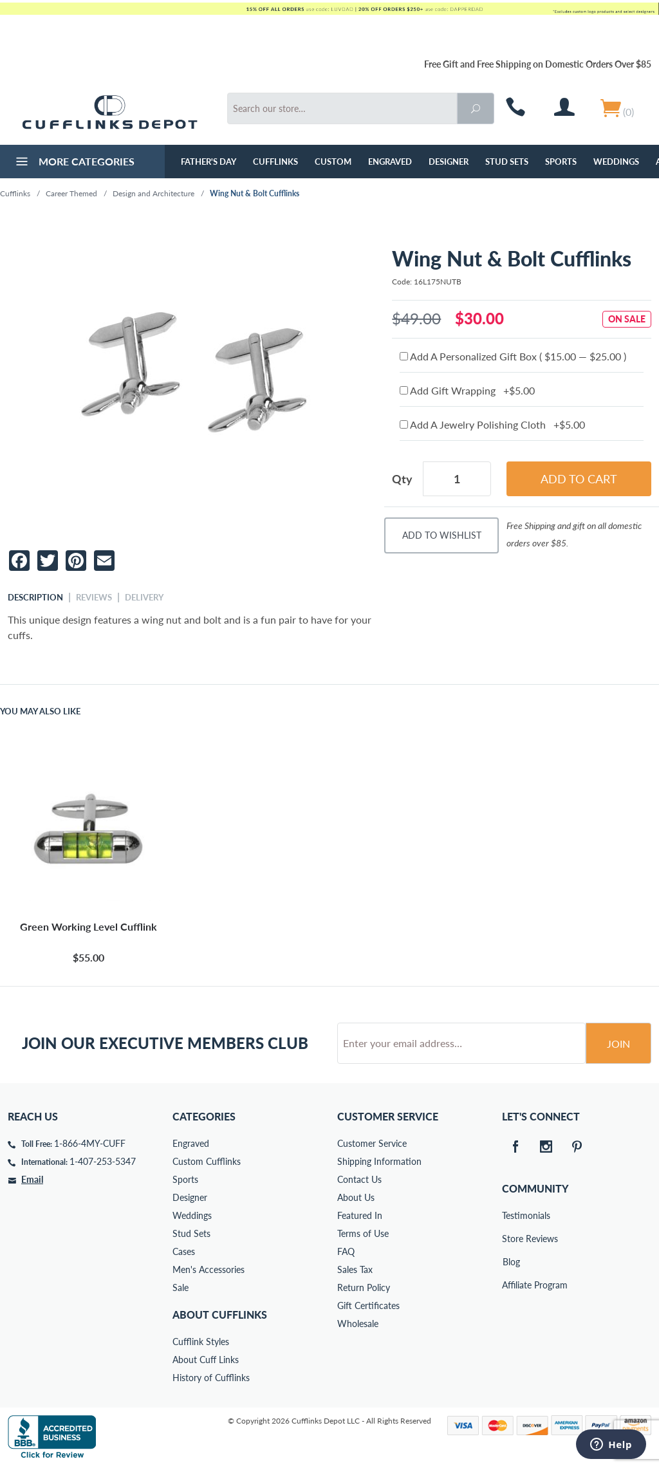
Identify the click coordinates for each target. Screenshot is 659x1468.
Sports (561, 161)
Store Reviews (511, 1238)
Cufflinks (275, 161)
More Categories (74, 163)
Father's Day (208, 161)
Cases (183, 1251)
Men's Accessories (208, 1269)
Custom (333, 161)
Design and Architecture (153, 193)
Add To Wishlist (441, 535)
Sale (180, 1287)
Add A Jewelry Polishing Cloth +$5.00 (492, 424)
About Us (356, 1197)
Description (35, 597)
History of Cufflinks (211, 1377)
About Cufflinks (219, 1314)
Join (618, 1043)
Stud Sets (506, 161)
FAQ (346, 1251)
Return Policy (363, 1287)
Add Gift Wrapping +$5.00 (467, 390)
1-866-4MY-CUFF (89, 1143)
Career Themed (71, 193)
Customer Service (372, 1143)
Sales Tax (355, 1269)
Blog (511, 1261)
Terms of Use (363, 1233)
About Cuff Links (205, 1359)
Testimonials (511, 1215)
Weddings (616, 161)
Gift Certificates (368, 1305)
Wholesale (357, 1323)
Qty (402, 479)
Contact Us (359, 1179)
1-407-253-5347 (103, 1161)
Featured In (359, 1215)
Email (32, 1179)
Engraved (390, 161)
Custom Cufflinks (206, 1161)
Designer (449, 161)
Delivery (144, 597)
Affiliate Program (511, 1284)
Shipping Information (379, 1161)
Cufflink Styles (200, 1341)
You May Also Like (40, 711)
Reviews (94, 597)
